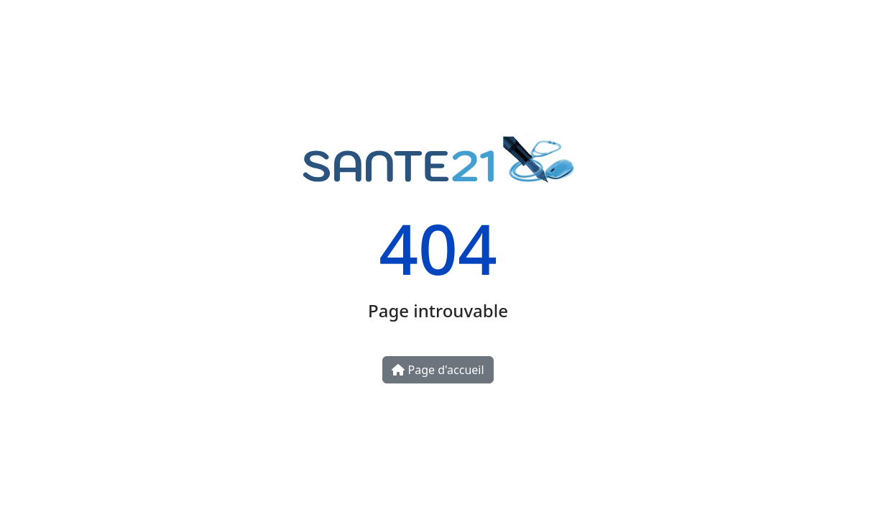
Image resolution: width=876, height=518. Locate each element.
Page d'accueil (438, 370)
